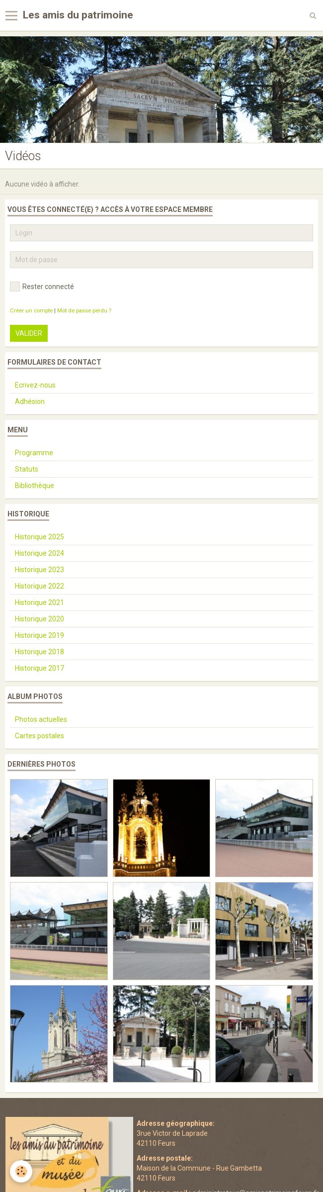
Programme (34, 453)
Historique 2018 (39, 652)
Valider (28, 333)
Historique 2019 (39, 635)
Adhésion (30, 401)
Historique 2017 (39, 668)
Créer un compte (31, 310)
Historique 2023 (39, 570)
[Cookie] (21, 1171)
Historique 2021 (39, 602)
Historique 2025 (39, 537)
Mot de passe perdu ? (84, 310)
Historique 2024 (39, 553)
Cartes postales (39, 736)
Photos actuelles (41, 719)
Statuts (26, 469)
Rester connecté (42, 287)
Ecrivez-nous (35, 385)
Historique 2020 (39, 619)
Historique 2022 (39, 586)
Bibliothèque (34, 486)
